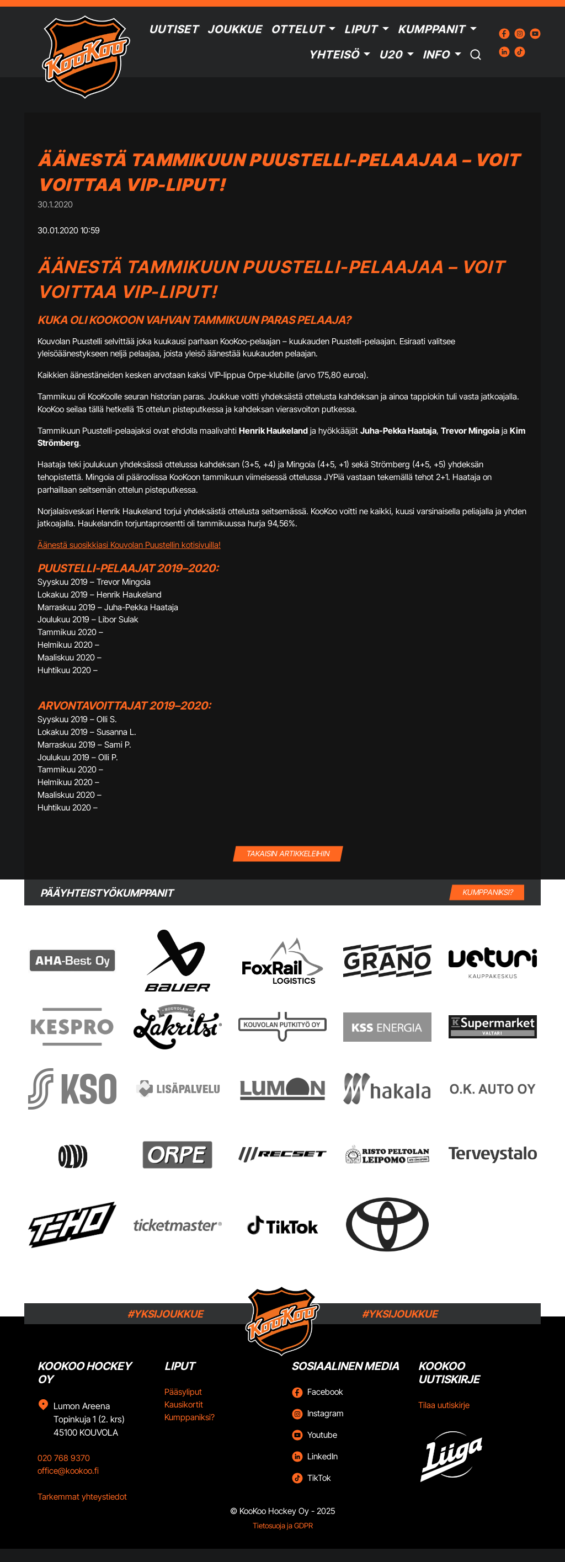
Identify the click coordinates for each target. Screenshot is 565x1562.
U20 (390, 54)
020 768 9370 (64, 1458)
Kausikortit (183, 1404)
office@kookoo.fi (68, 1470)
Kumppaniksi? (189, 1417)
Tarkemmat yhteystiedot (82, 1496)
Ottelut (297, 29)
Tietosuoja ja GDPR (283, 1525)
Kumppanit (431, 29)
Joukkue (234, 29)
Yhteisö (333, 54)
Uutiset (174, 29)
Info (436, 54)
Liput (360, 29)
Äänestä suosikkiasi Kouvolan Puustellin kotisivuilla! (129, 545)
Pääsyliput (183, 1392)
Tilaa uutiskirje (444, 1405)
